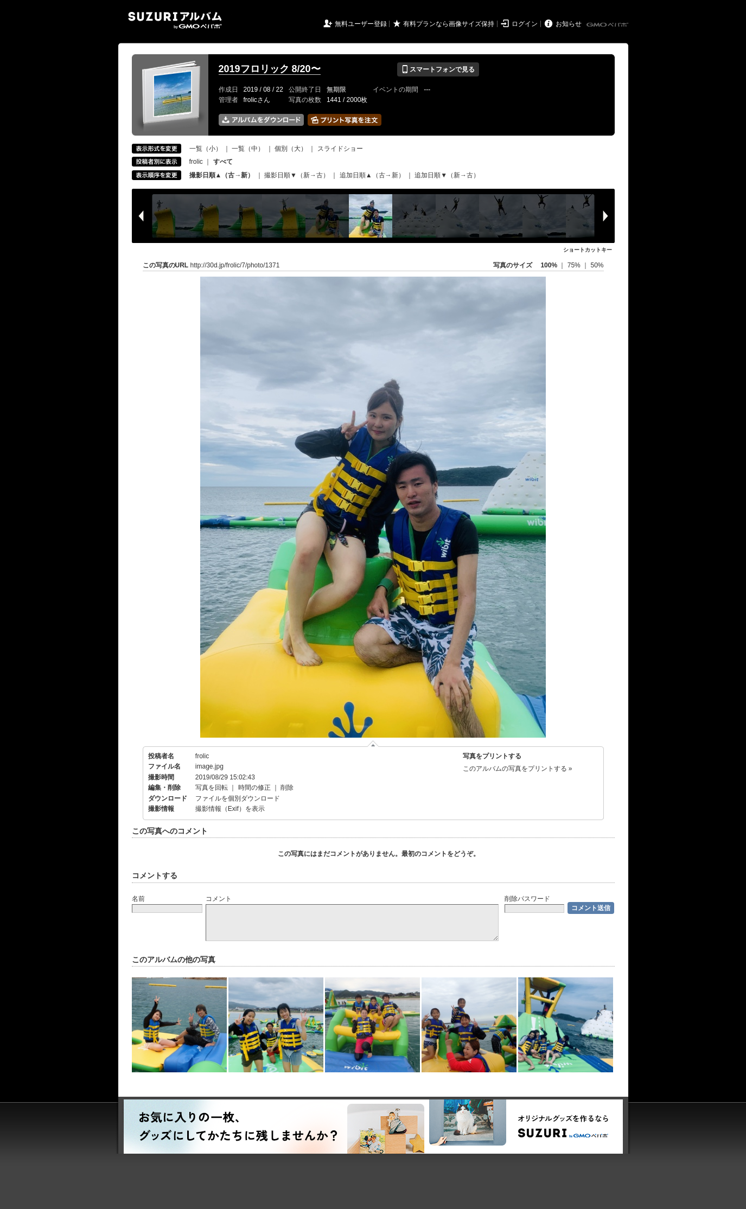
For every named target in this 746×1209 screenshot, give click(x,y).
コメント (219, 899)
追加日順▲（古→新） (372, 175)
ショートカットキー (587, 250)
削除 (287, 787)
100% (549, 265)
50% (596, 265)
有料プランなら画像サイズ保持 (448, 24)
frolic (196, 161)
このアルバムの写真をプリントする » (517, 768)
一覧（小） (205, 148)
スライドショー (340, 148)
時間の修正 (254, 787)
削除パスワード (527, 899)
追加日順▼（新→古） (447, 175)
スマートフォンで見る (438, 69)
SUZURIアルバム (175, 20)
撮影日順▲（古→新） (221, 175)
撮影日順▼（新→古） (296, 175)
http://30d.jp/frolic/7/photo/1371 (235, 265)
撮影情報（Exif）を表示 (230, 809)
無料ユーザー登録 (361, 24)
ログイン (525, 24)
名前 (138, 899)
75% (575, 265)
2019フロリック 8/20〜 (270, 68)
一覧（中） (248, 148)
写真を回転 (211, 787)
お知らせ (569, 24)
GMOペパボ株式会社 (608, 25)
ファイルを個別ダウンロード (237, 798)
